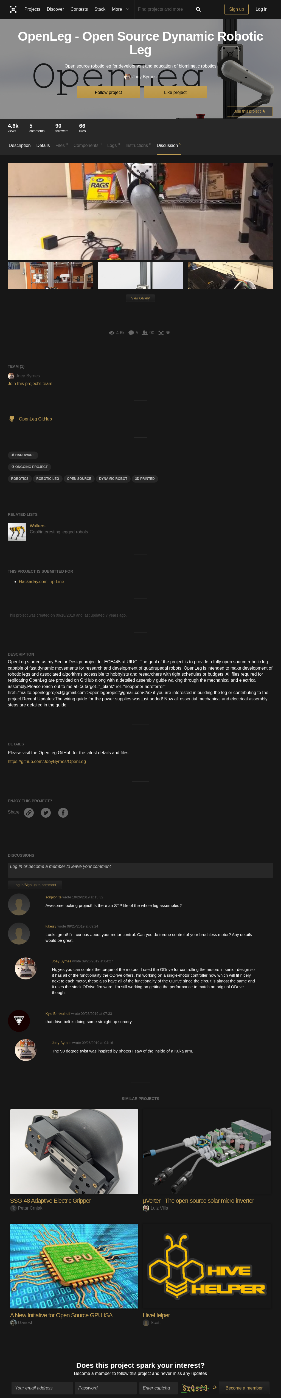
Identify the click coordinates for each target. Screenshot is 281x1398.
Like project (175, 92)
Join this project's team (30, 383)
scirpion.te (53, 897)
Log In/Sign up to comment (35, 885)
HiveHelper (156, 1315)
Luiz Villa (155, 1208)
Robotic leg (47, 479)
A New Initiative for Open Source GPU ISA (61, 1315)
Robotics (20, 479)
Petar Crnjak (26, 1208)
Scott (152, 1322)
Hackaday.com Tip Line (41, 581)
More (122, 9)
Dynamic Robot (113, 479)
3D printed (144, 479)
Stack (99, 9)
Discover (55, 9)
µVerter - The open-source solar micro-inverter (198, 1200)
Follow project (108, 92)
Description (20, 145)
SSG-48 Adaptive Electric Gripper (50, 1200)
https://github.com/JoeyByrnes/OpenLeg (47, 761)
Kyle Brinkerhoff (58, 1014)
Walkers (38, 525)
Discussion (169, 145)
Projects (32, 9)
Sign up (236, 9)
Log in (261, 9)
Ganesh (21, 1322)
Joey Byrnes (140, 77)
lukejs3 (51, 926)
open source (79, 479)
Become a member (92, 1369)
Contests (79, 9)
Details (43, 145)
